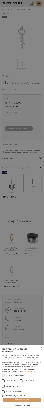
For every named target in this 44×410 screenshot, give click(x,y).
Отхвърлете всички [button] (22, 405)
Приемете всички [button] (22, 400)
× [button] (41, 347)
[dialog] (22, 205)
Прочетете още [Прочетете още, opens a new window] (29, 371)
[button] (22, 396)
